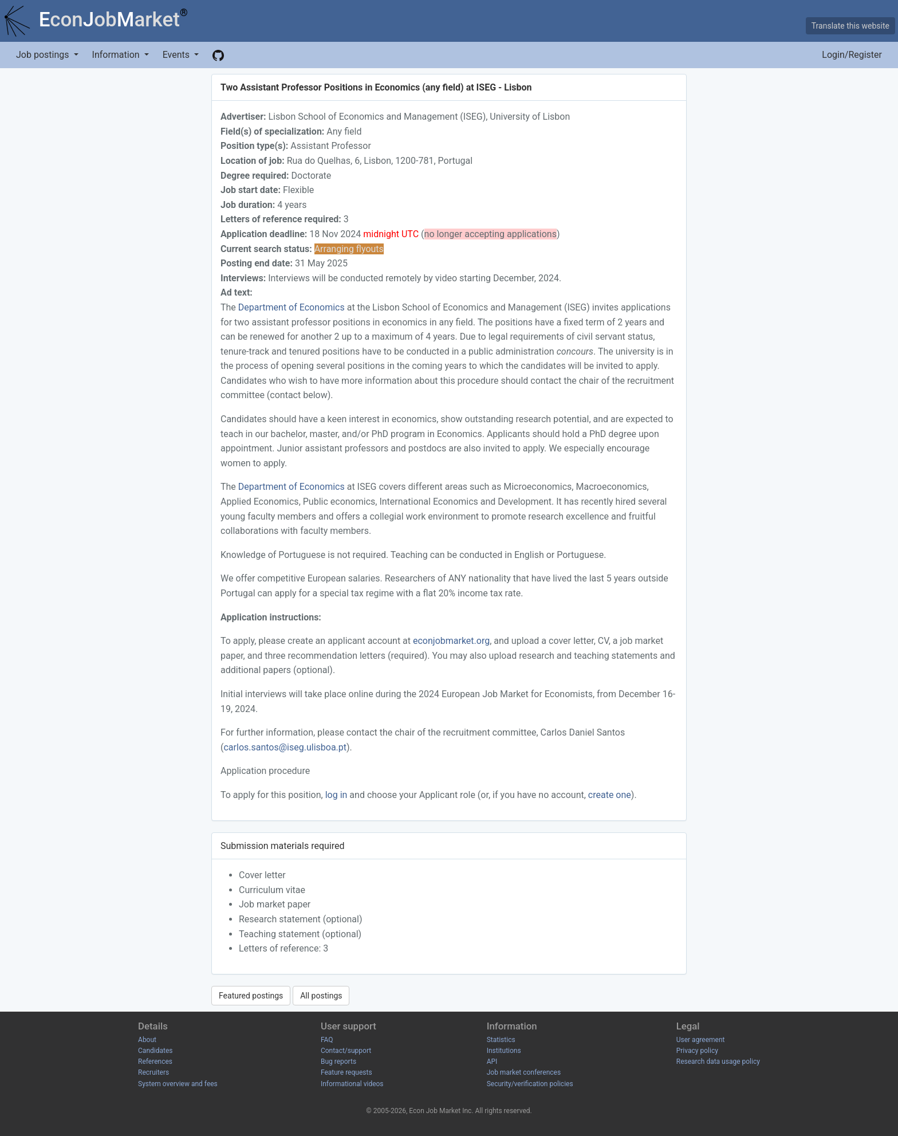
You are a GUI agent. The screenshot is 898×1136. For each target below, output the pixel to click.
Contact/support (346, 1051)
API (492, 1062)
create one (609, 794)
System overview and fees (178, 1084)
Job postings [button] (43, 54)
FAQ (327, 1040)
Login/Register (852, 54)
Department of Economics (291, 307)
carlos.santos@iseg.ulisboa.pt (284, 747)
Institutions (504, 1051)
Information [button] (117, 54)
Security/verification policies (530, 1084)
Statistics (501, 1040)
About (147, 1040)
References (155, 1062)
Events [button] (177, 54)
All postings (321, 995)
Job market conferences (524, 1072)
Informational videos (352, 1084)
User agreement (700, 1040)
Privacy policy (697, 1051)
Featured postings (251, 995)
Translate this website (850, 25)
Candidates (155, 1051)
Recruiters (153, 1072)
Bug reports (338, 1062)
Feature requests (346, 1072)
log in (336, 794)
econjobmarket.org (451, 640)
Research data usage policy (718, 1062)
